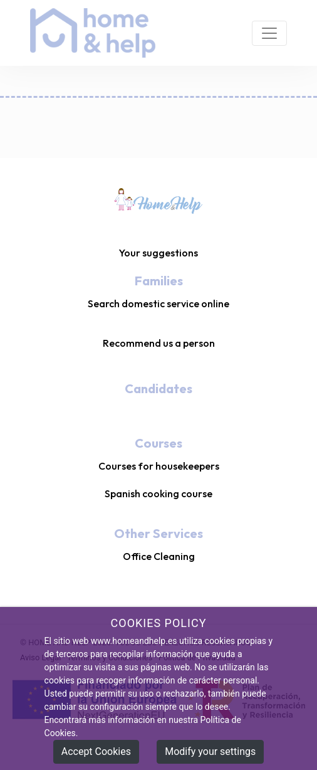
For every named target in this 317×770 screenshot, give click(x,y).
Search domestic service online (158, 303)
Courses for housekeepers (158, 466)
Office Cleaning (159, 556)
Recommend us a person (159, 343)
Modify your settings (210, 752)
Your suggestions (158, 252)
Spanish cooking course (158, 493)
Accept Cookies (96, 752)
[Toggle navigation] (269, 33)
